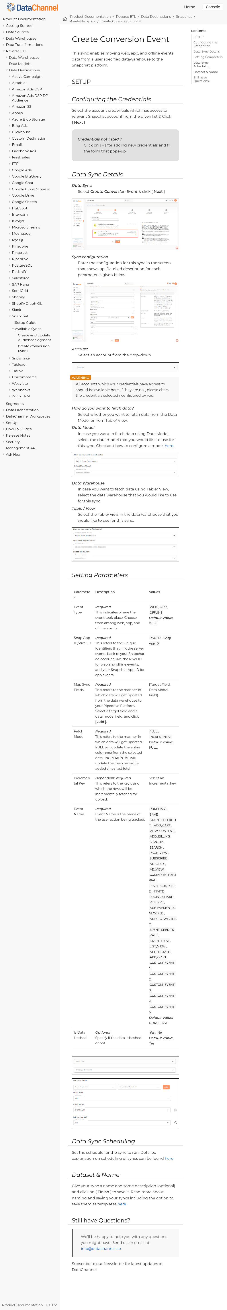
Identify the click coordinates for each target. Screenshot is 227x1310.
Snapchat (20, 316)
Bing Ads (19, 125)
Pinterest (19, 252)
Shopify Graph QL (27, 303)
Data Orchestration (22, 410)
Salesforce (20, 278)
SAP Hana (20, 284)
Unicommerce (24, 377)
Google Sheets (24, 202)
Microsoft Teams (26, 227)
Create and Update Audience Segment (34, 337)
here (169, 445)
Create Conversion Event (120, 21)
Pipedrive (20, 259)
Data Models (20, 64)
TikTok (17, 371)
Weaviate (20, 383)
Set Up (12, 423)
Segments (15, 404)
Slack (16, 310)
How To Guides (18, 429)
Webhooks (21, 390)
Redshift (19, 271)
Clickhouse (21, 132)
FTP (15, 164)
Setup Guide (26, 322)
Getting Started (19, 25)
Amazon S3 (21, 106)
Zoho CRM (21, 396)
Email (17, 145)
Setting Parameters (208, 57)
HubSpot (19, 208)
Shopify (18, 297)
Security (13, 442)
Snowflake (21, 358)
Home (189, 7)
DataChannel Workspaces (28, 416)
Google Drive (23, 195)
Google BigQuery (26, 176)
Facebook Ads (24, 151)
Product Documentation (24, 19)
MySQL (18, 240)
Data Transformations (24, 45)
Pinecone (20, 246)
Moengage (21, 233)
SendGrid (20, 291)
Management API (21, 448)
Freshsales (21, 157)
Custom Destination (29, 138)
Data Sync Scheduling (202, 64)
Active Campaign (26, 76)
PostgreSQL (22, 265)
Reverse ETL (16, 51)
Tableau (18, 364)
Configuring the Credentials (205, 44)
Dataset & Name (206, 72)
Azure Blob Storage (28, 119)
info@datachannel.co (101, 1248)
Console (213, 7)
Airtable (18, 83)
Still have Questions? (202, 79)
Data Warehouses (21, 38)
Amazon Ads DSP (27, 89)
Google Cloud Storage (30, 189)
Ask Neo (13, 454)
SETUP (199, 37)
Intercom (20, 214)
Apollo (17, 113)
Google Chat (22, 183)
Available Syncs (28, 329)
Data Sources (17, 32)
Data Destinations (24, 70)
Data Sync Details (207, 51)
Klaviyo (18, 221)
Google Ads (22, 170)
